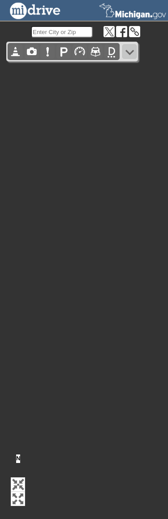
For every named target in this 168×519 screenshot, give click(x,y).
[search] (62, 32)
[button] (18, 484)
